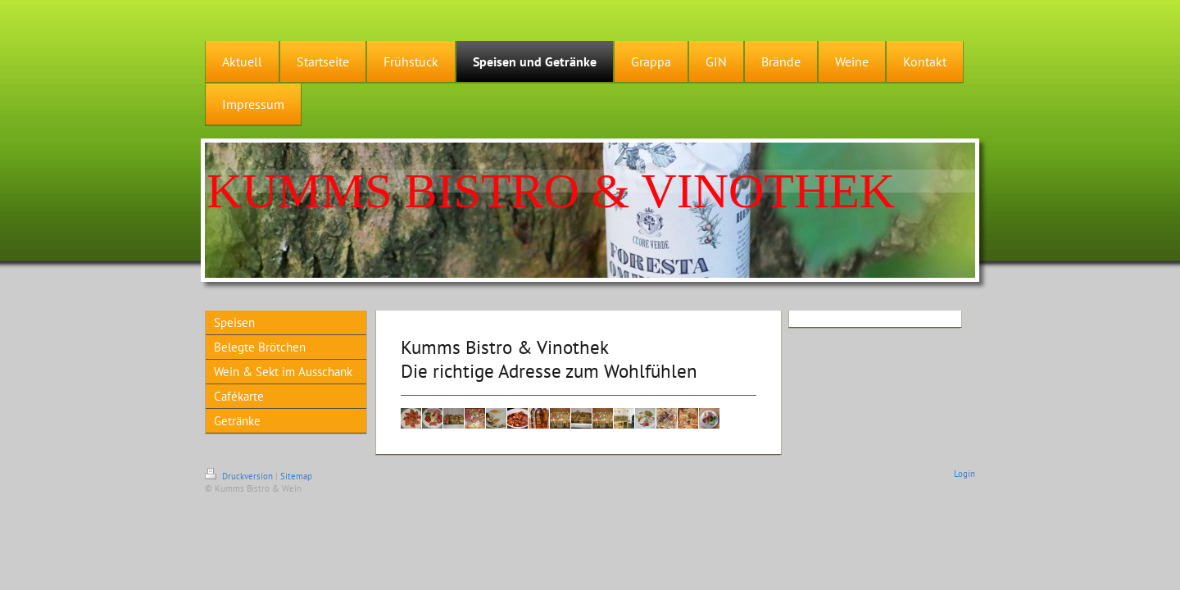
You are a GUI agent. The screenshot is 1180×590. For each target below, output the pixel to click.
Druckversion (240, 476)
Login (964, 473)
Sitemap (296, 476)
